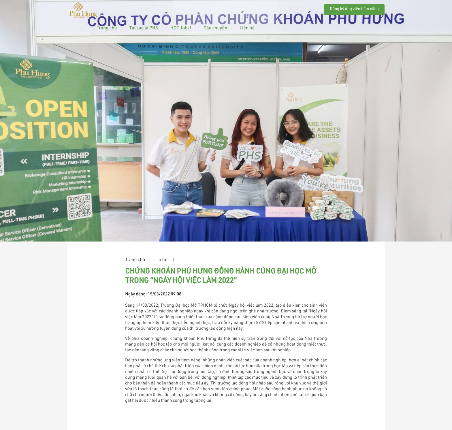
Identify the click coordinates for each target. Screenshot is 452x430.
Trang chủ (162, 8)
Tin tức (162, 260)
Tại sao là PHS (199, 8)
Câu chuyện (270, 8)
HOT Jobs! (236, 8)
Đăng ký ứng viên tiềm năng (354, 9)
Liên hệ (302, 8)
